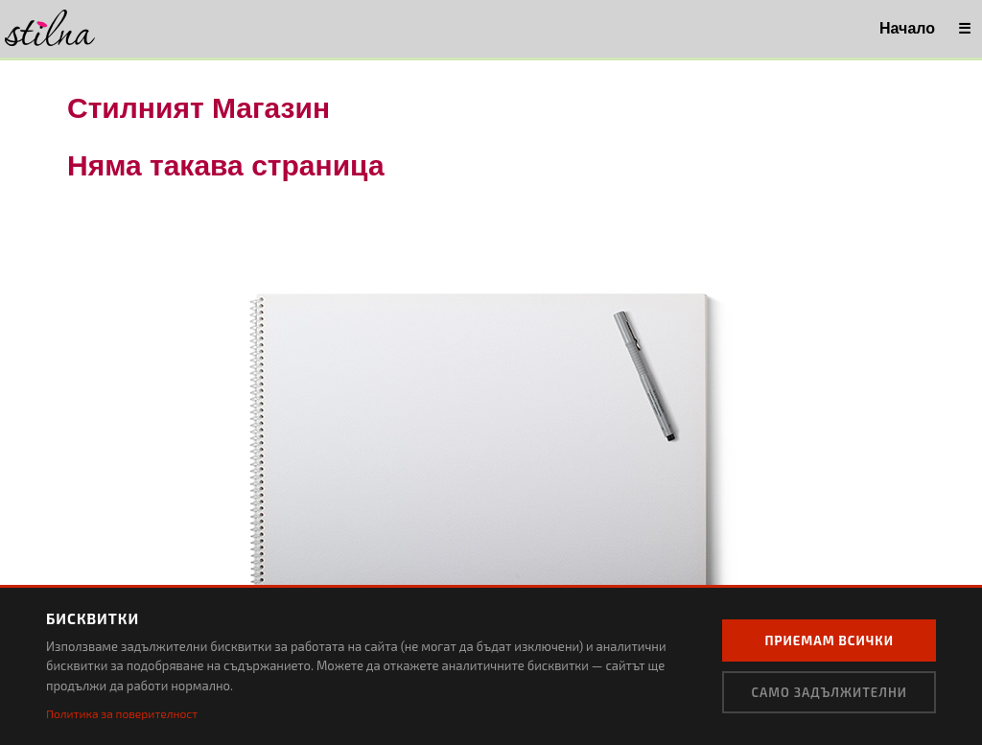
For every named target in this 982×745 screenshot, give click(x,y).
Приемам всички (829, 640)
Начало (907, 28)
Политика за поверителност (122, 713)
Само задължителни (829, 692)
